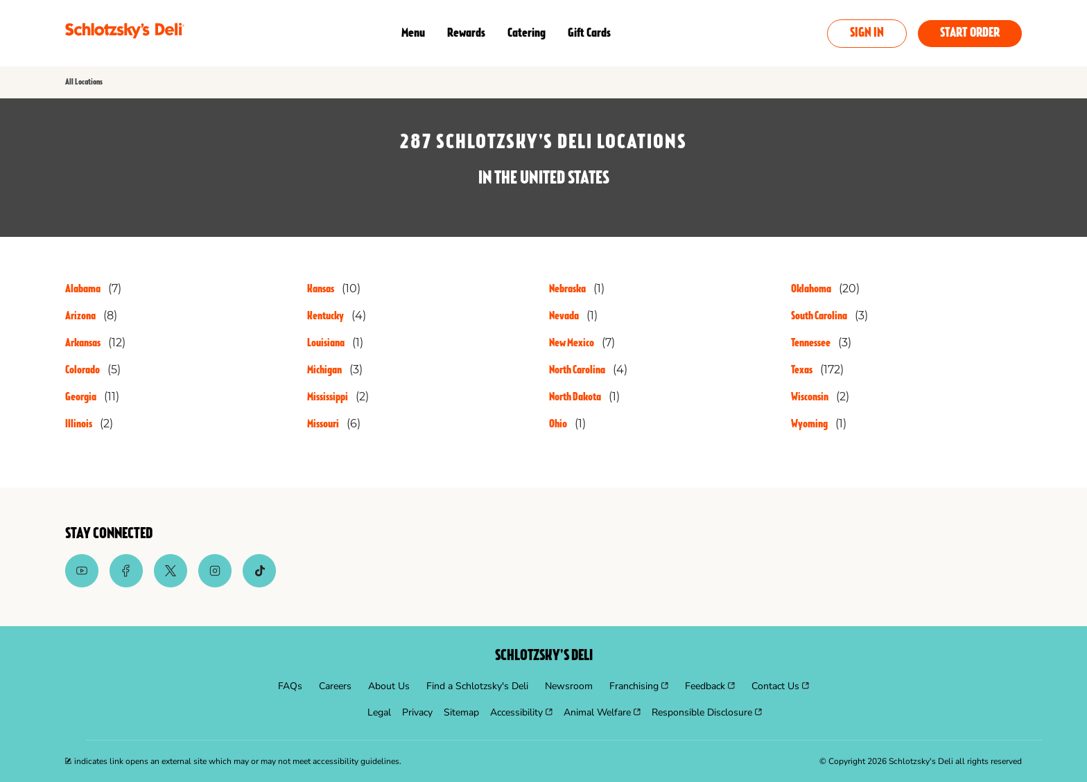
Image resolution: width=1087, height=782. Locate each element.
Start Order (970, 33)
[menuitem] (290, 686)
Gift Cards (589, 33)
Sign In (867, 33)
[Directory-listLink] (93, 289)
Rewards (466, 33)
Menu (413, 33)
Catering (526, 33)
